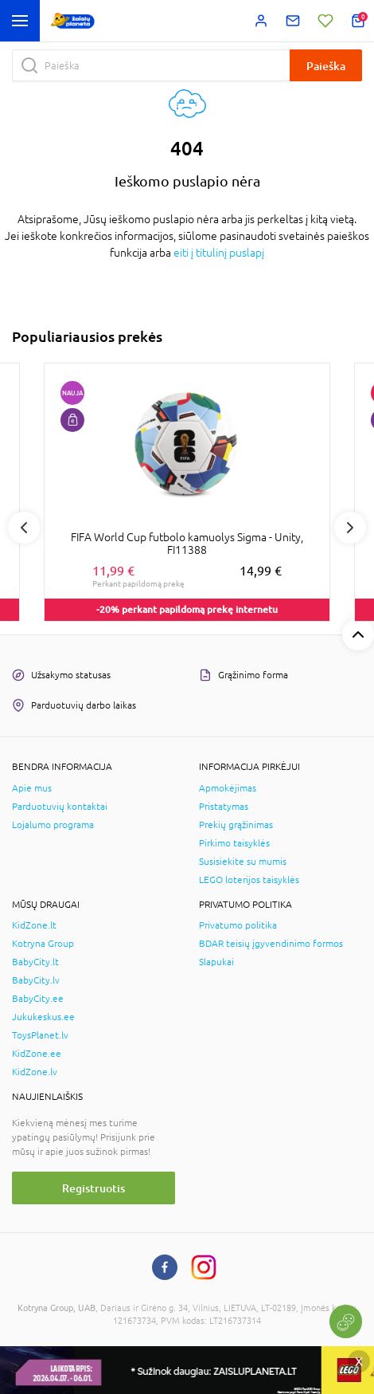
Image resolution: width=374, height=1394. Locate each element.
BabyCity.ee (38, 998)
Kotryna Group (43, 943)
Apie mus (32, 788)
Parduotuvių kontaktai (59, 806)
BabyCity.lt (35, 962)
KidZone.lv (34, 1072)
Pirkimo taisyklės (234, 843)
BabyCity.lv (36, 980)
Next (350, 528)
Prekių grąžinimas (236, 825)
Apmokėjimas (227, 788)
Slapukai (216, 962)
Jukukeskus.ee (43, 1017)
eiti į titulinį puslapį (218, 252)
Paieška (325, 66)
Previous (24, 528)
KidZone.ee (36, 1053)
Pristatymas (223, 806)
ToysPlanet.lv (40, 1035)
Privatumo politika (238, 925)
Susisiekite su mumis (242, 861)
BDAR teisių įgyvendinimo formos (271, 943)
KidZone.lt (34, 925)
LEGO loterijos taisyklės (249, 879)
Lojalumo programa (53, 825)
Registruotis (93, 1188)
